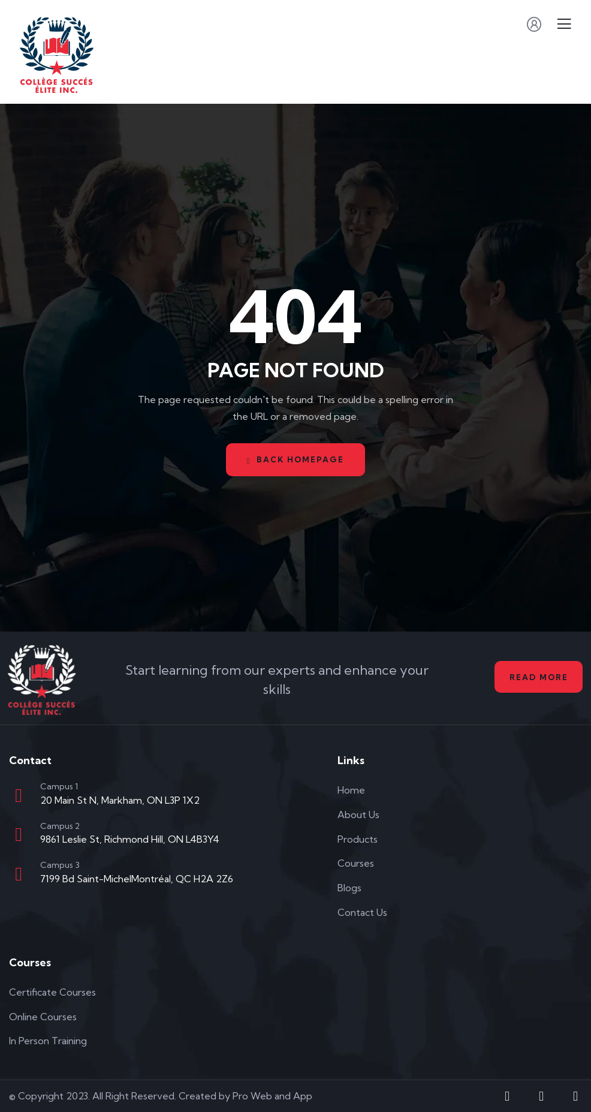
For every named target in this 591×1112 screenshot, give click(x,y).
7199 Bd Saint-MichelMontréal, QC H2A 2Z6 (136, 879)
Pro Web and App (272, 1096)
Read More (537, 677)
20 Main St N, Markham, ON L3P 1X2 (120, 800)
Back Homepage (295, 460)
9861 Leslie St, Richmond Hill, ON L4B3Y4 (129, 839)
